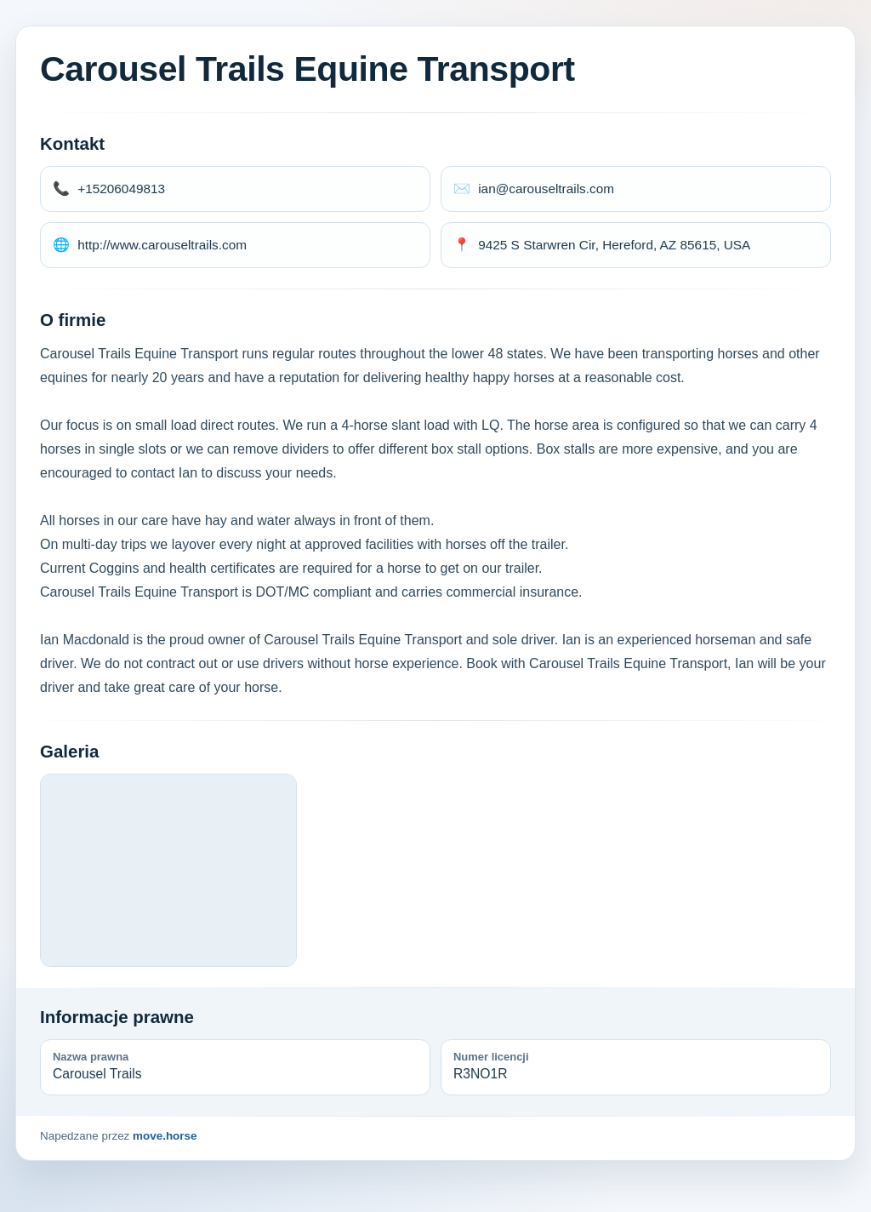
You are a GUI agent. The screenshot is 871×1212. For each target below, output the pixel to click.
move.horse (164, 1135)
